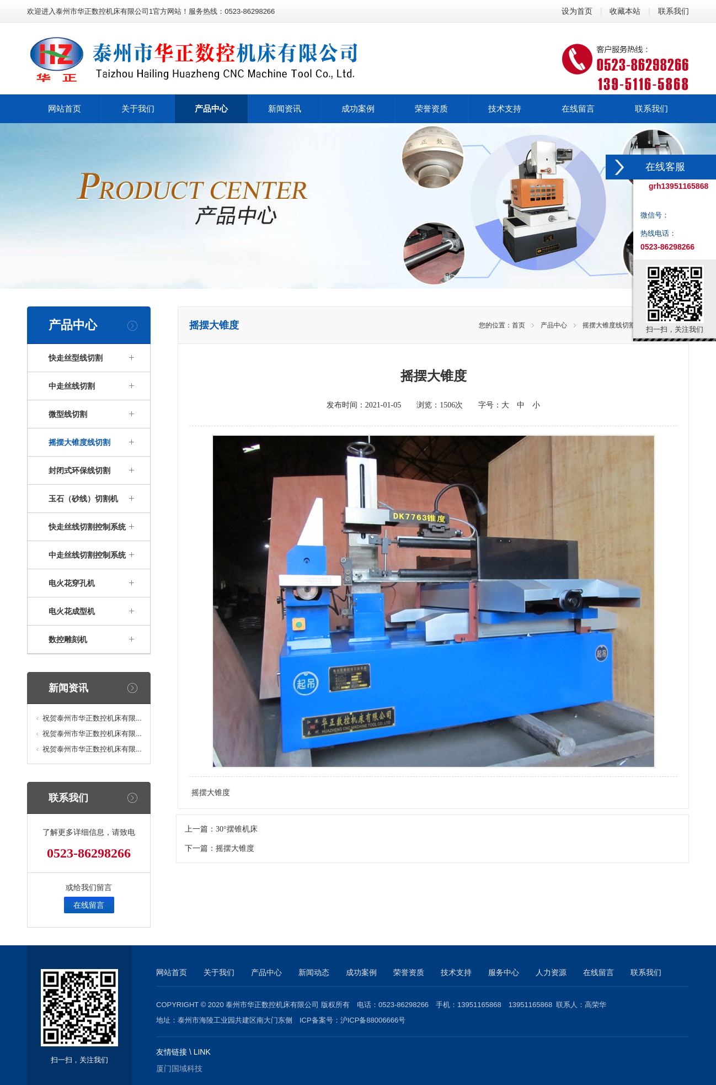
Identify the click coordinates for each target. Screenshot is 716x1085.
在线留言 (88, 905)
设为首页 (577, 11)
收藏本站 (625, 11)
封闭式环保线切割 (79, 470)
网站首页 (171, 972)
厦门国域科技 (179, 1068)
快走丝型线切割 (76, 357)
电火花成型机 (72, 611)
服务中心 (503, 972)
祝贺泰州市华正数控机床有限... (92, 718)
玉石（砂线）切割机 (83, 498)
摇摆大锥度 (235, 848)
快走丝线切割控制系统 (87, 526)
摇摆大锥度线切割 (79, 442)
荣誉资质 (408, 972)
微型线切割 (68, 414)
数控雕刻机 (68, 639)
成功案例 (361, 972)
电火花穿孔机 (72, 583)
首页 (518, 325)
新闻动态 (313, 972)
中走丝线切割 (72, 386)
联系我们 (673, 11)
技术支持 (456, 972)
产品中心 (554, 325)
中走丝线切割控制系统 (87, 555)
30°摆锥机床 (237, 829)
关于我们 (219, 972)
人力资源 (551, 972)
